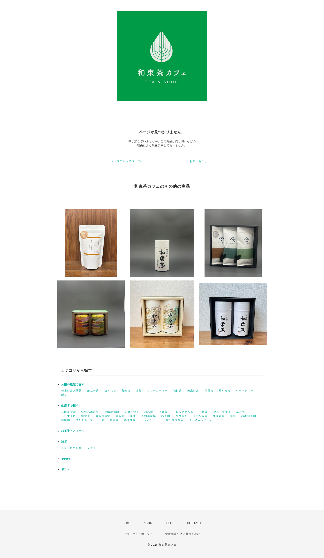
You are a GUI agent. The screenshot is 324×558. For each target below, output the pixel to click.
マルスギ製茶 (222, 411)
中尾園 (203, 411)
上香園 (163, 411)
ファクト (93, 448)
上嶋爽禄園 (111, 411)
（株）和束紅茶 (173, 420)
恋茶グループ (84, 420)
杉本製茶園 (248, 416)
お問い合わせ (198, 161)
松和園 (148, 411)
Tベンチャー (149, 420)
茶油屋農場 (148, 416)
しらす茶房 (68, 416)
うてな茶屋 (200, 416)
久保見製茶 (131, 411)
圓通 (133, 416)
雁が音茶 (224, 390)
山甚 (101, 420)
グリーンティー (157, 390)
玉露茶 (209, 390)
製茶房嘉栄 (103, 416)
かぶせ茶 (93, 390)
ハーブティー (244, 390)
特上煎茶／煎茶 (71, 390)
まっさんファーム (201, 420)
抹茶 (139, 390)
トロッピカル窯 (183, 411)
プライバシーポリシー (138, 533)
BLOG (170, 523)
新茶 (64, 394)
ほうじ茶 (110, 390)
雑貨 (64, 441)
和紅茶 (177, 390)
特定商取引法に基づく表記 (182, 533)
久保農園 (219, 416)
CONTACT (194, 523)
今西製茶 (181, 416)
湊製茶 (85, 416)
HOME (127, 523)
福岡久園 (130, 420)
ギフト (65, 469)
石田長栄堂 (68, 411)
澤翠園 (65, 420)
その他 (65, 458)
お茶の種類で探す (73, 384)
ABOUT (149, 523)
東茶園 (120, 416)
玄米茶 (126, 390)
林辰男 (240, 411)
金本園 (114, 420)
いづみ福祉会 (90, 411)
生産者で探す (70, 405)
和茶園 (165, 416)
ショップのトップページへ (125, 161)
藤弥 (233, 416)
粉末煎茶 (193, 390)
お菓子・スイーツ (73, 430)
